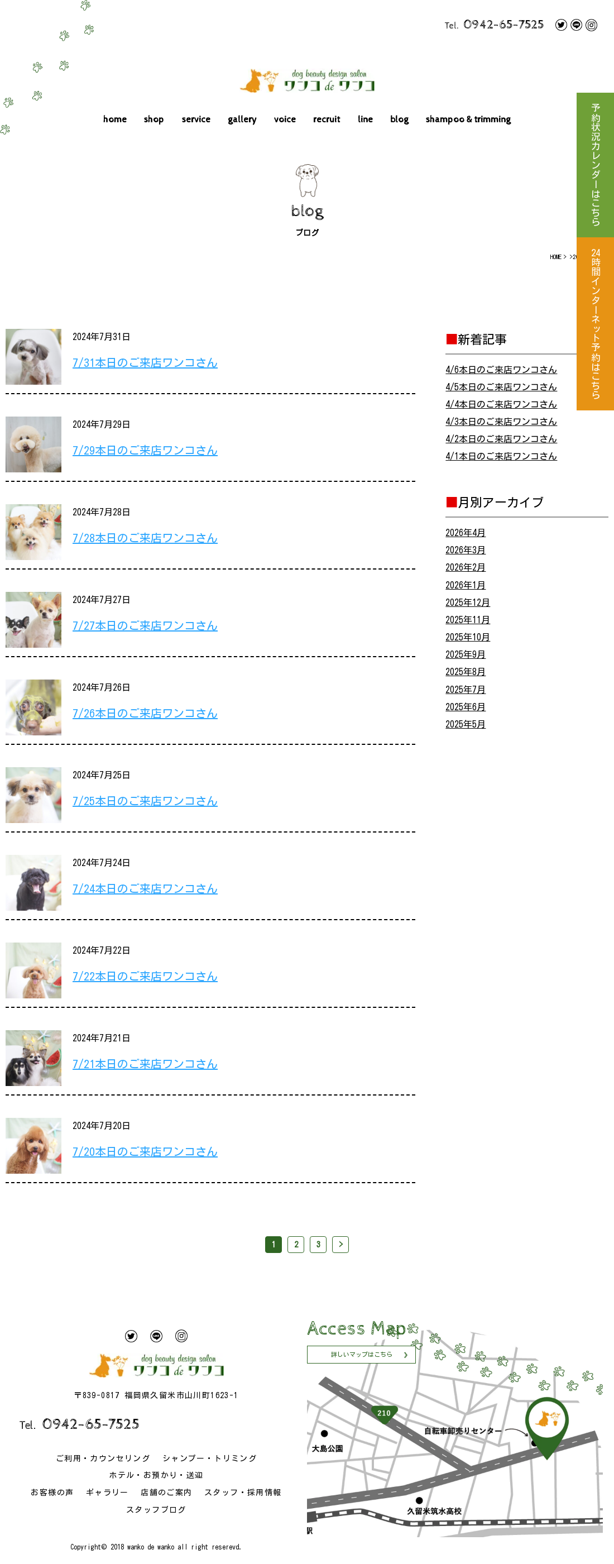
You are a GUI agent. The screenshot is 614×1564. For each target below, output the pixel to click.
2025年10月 (467, 637)
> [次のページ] (341, 1245)
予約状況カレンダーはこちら (595, 165)
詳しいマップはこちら (361, 1354)
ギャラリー (107, 1492)
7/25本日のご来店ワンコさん (145, 800)
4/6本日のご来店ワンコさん (501, 369)
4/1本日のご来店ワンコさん (501, 456)
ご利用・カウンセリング (103, 1458)
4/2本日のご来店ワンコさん (501, 438)
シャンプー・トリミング (209, 1458)
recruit (326, 119)
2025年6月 (465, 706)
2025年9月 (465, 654)
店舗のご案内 (166, 1492)
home (115, 119)
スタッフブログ (156, 1510)
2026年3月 (465, 550)
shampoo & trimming (468, 119)
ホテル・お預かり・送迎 (156, 1475)
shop (154, 119)
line (365, 119)
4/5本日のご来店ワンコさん (501, 386)
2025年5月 (465, 724)
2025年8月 (465, 671)
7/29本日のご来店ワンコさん (145, 450)
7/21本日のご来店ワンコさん (145, 1063)
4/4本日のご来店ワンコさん (501, 404)
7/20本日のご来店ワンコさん (145, 1151)
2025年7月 (465, 689)
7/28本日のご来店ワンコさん (145, 537)
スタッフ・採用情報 (243, 1492)
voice (285, 119)
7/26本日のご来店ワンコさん (145, 713)
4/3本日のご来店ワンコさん (501, 421)
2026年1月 (465, 585)
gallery (242, 119)
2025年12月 (467, 602)
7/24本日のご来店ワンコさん (145, 888)
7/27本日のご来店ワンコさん (145, 625)
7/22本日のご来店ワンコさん (145, 976)
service (196, 119)
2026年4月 (465, 532)
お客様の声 (52, 1492)
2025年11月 (467, 619)
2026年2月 (465, 567)
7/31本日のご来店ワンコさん (145, 362)
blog (399, 119)
